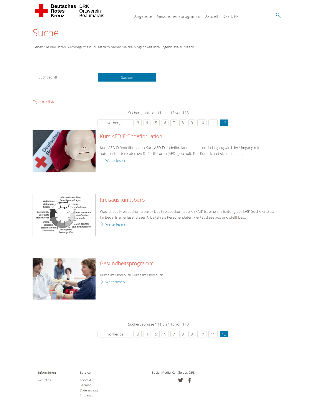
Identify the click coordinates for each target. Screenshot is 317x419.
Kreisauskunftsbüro (122, 200)
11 (213, 122)
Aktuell (211, 16)
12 (224, 122)
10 (202, 122)
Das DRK (231, 16)
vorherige (115, 122)
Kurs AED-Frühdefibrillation (131, 136)
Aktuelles (44, 380)
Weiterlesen (115, 160)
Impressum (88, 395)
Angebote (143, 16)
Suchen (127, 77)
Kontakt (85, 380)
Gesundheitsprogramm (178, 16)
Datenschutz (89, 390)
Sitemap (86, 385)
